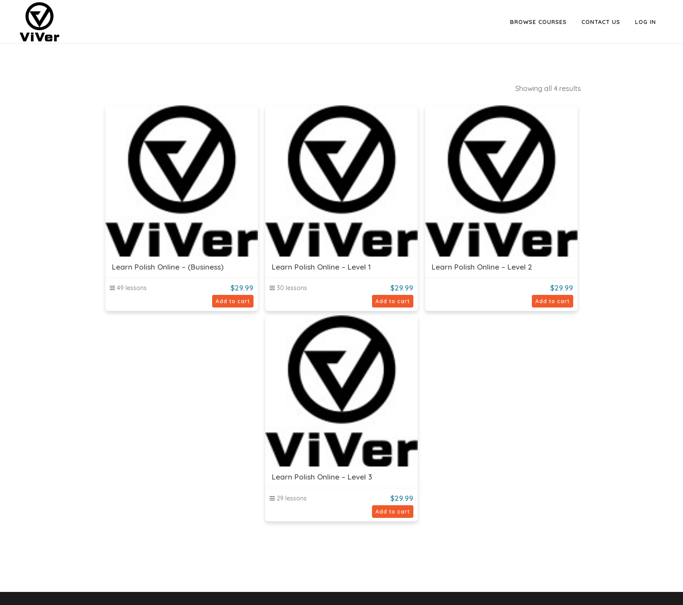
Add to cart (233, 301)
